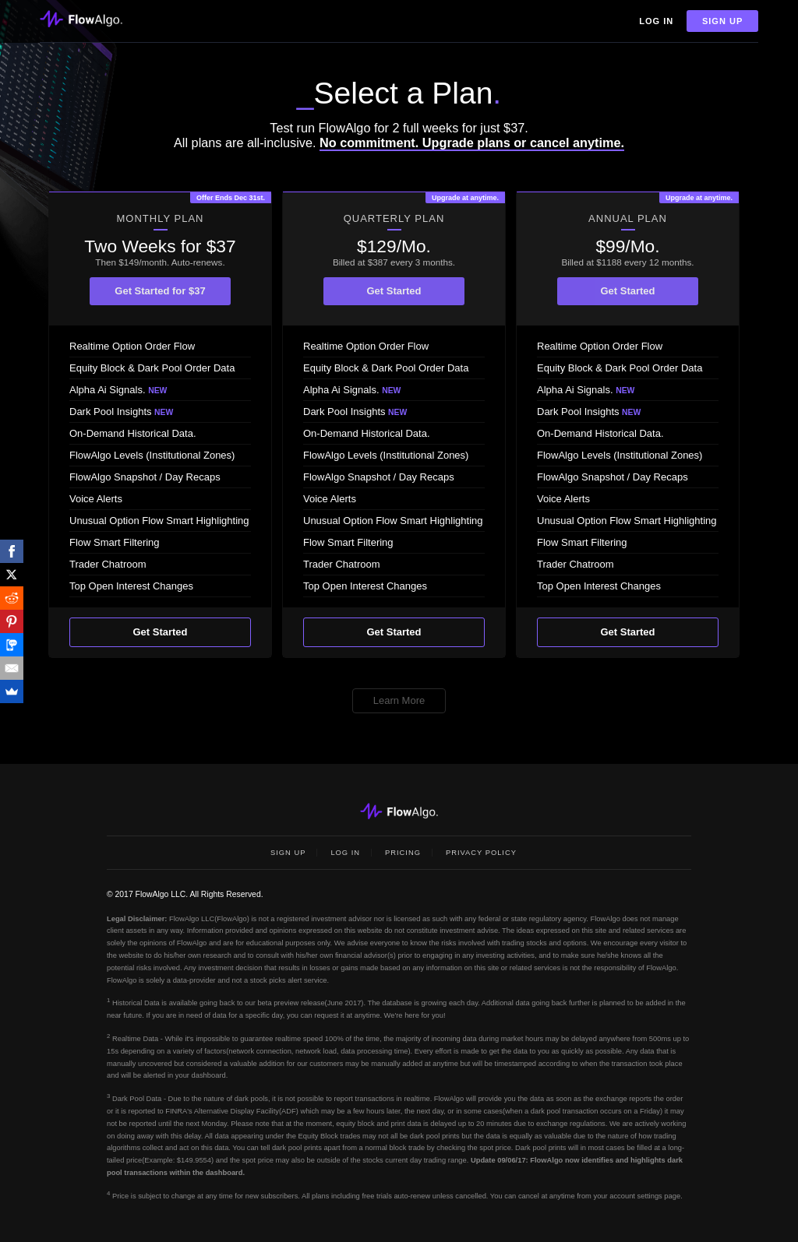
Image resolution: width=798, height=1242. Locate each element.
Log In (656, 21)
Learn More (399, 700)
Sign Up (722, 21)
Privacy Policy (481, 853)
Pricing (403, 853)
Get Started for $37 (160, 291)
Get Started (159, 632)
